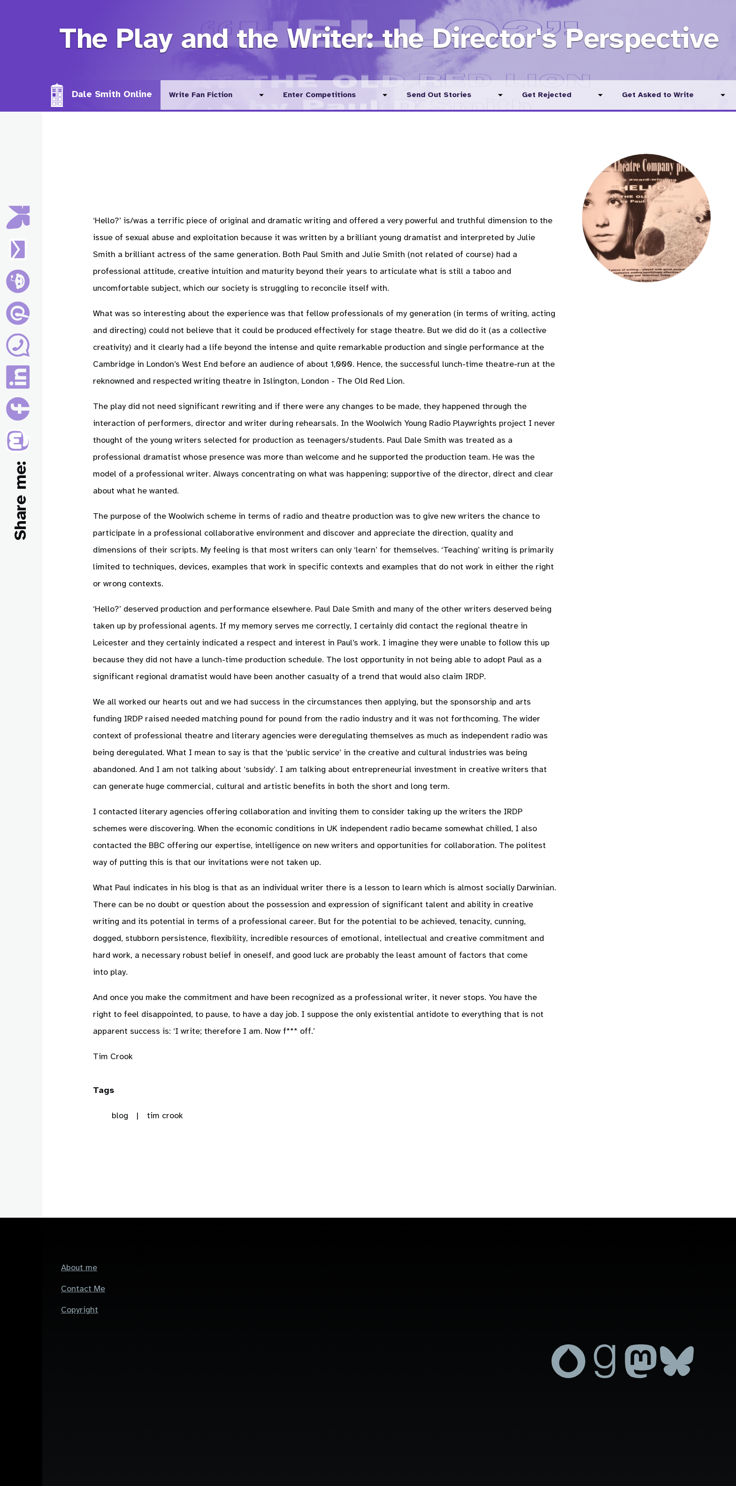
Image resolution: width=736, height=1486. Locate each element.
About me (79, 1268)
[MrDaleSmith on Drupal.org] (570, 1376)
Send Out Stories (438, 95)
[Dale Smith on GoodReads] (606, 1376)
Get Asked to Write (658, 95)
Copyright (79, 1310)
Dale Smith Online (112, 94)
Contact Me (83, 1289)
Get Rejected (546, 95)
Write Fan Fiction (200, 95)
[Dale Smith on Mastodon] (642, 1376)
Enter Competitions (319, 95)
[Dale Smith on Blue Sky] (677, 1376)
